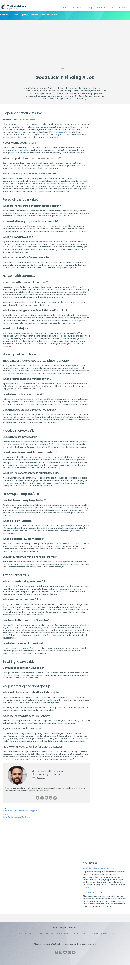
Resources (78, 7)
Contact (123, 7)
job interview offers (21, 150)
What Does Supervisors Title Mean (99, 868)
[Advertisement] (65, 40)
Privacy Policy (62, 933)
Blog (90, 7)
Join (112, 7)
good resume (26, 119)
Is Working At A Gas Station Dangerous (21, 810)
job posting (59, 132)
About (28, 933)
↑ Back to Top (107, 933)
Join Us (74, 933)
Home (19, 933)
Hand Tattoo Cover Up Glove (16, 817)
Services (64, 7)
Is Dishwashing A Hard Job (95, 892)
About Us (101, 7)
